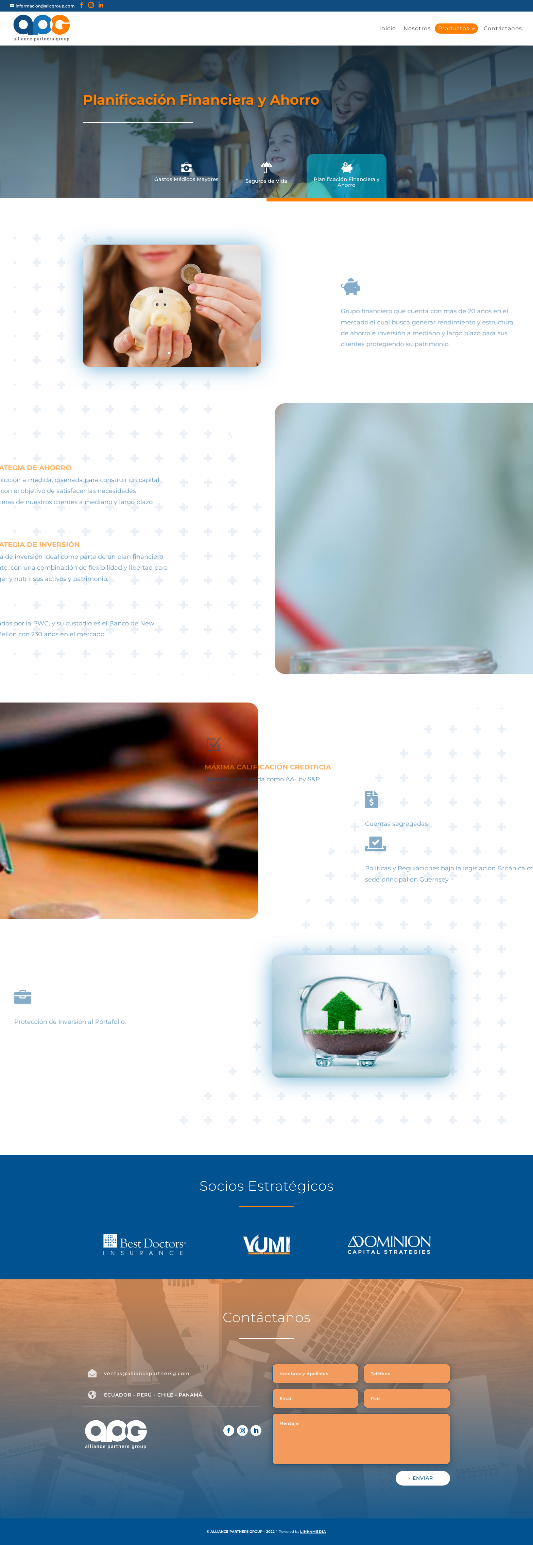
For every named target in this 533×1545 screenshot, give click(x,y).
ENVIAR (423, 1478)
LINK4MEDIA (313, 1531)
